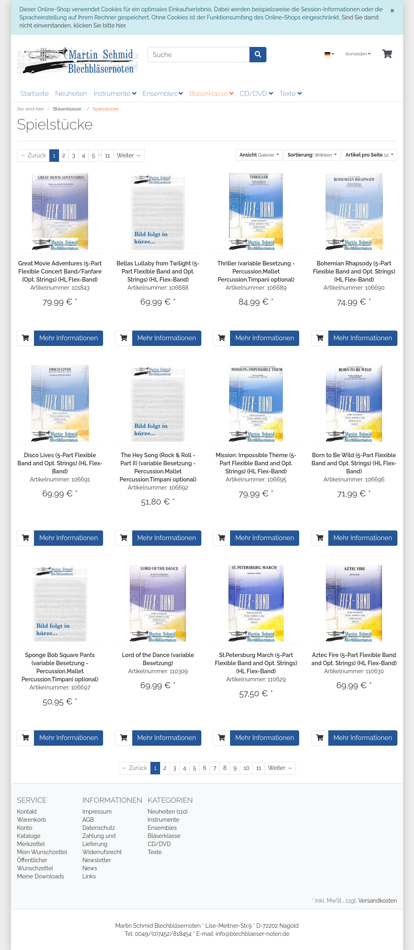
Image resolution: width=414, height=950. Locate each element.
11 (107, 155)
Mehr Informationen (68, 338)
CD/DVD (256, 93)
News (89, 868)
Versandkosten (377, 900)
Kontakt (27, 811)
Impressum (97, 811)
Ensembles (163, 93)
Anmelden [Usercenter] (358, 54)
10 (246, 768)
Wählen (310, 155)
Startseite (34, 93)
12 (367, 155)
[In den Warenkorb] (25, 338)
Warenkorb (31, 819)
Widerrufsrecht (102, 852)
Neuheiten (71, 93)
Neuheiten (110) (168, 811)
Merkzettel (31, 844)
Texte (290, 93)
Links (89, 876)
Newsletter (96, 860)
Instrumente (115, 93)
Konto (24, 828)
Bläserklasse (211, 93)
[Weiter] (129, 155)
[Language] (329, 54)
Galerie (257, 155)
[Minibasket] (387, 54)
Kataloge (28, 836)
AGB (88, 819)
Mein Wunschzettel (42, 852)
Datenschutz (98, 828)
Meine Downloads (40, 876)
